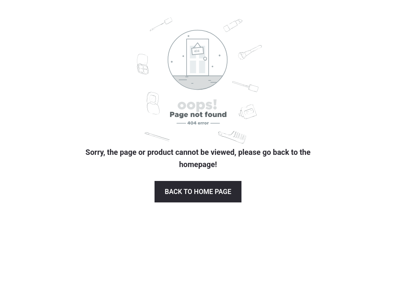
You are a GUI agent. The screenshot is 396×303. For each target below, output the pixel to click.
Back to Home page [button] (198, 192)
